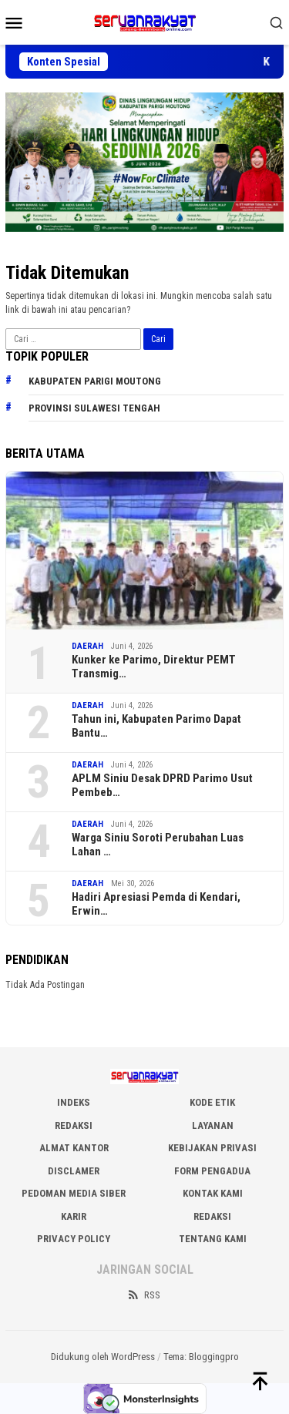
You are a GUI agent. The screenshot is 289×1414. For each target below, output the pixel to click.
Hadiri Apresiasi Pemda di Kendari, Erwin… (156, 904)
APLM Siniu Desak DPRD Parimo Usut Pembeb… (162, 785)
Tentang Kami (213, 1238)
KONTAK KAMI (213, 1193)
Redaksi (212, 1216)
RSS (143, 1295)
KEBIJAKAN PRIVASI (212, 1148)
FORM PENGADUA (212, 1171)
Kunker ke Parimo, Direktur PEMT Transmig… (154, 666)
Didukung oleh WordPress (103, 1356)
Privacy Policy (73, 1238)
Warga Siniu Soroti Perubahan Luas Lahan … (158, 844)
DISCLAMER (73, 1171)
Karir (73, 1216)
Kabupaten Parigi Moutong (95, 381)
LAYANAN (213, 1125)
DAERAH (87, 646)
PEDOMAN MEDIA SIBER (74, 1193)
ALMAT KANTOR (74, 1148)
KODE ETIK (212, 1102)
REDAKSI (73, 1125)
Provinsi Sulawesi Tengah (94, 408)
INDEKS (73, 1102)
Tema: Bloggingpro (201, 1356)
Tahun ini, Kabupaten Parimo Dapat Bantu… (158, 726)
